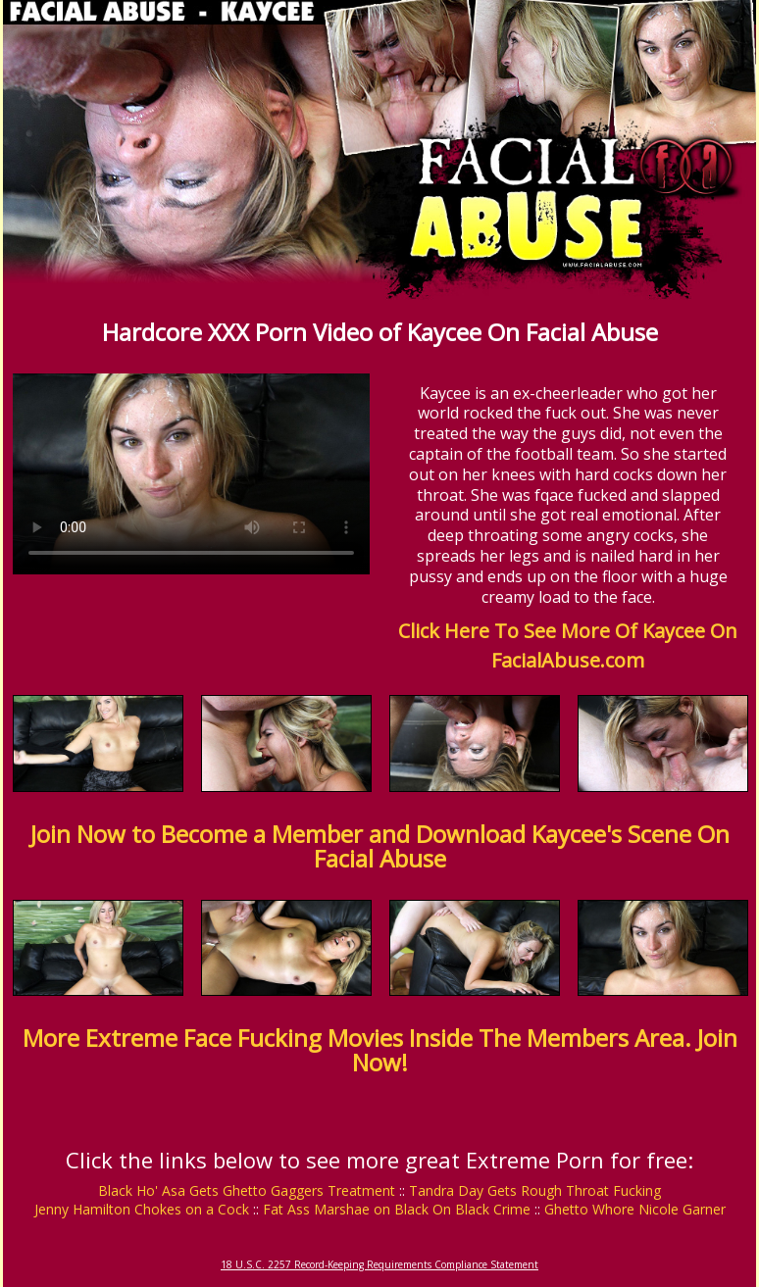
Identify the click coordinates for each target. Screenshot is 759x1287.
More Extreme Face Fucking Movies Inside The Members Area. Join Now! (380, 1049)
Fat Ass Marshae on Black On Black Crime (397, 1209)
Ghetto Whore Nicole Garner (635, 1209)
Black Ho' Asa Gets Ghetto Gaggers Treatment (246, 1190)
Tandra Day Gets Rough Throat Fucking (535, 1190)
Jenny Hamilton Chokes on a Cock (141, 1209)
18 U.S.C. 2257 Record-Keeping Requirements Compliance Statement (379, 1264)
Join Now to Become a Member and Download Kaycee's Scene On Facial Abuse (380, 845)
